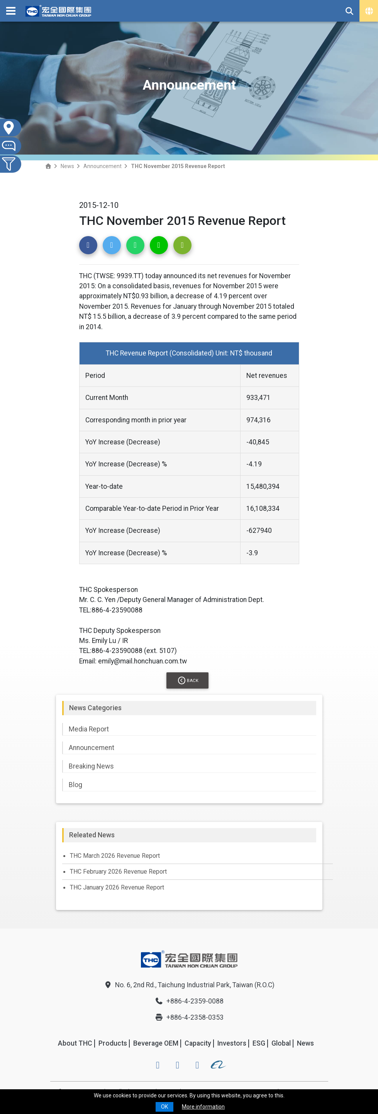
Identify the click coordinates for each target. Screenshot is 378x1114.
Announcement (102, 166)
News (67, 166)
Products (112, 1043)
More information (203, 1107)
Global (281, 1043)
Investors (231, 1043)
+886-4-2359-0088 (189, 1001)
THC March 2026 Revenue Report (115, 855)
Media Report (89, 729)
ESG (259, 1043)
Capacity (198, 1043)
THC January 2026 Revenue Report (117, 887)
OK (164, 1107)
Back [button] (188, 680)
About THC (75, 1043)
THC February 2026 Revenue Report (118, 871)
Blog (75, 785)
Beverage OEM (155, 1043)
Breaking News (91, 766)
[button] (88, 245)
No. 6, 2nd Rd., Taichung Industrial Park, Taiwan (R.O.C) (189, 985)
